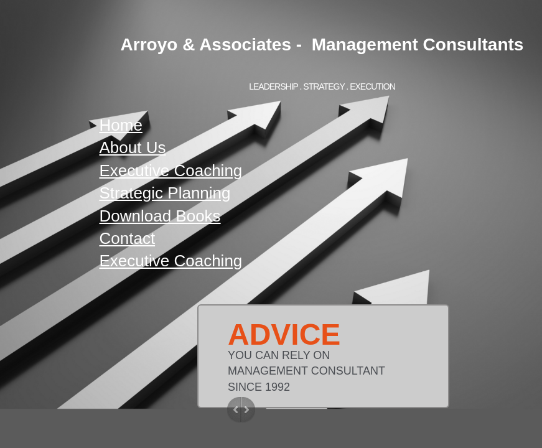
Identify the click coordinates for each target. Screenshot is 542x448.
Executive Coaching (171, 170)
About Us (133, 147)
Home (121, 125)
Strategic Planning (165, 193)
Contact (128, 238)
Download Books (160, 216)
